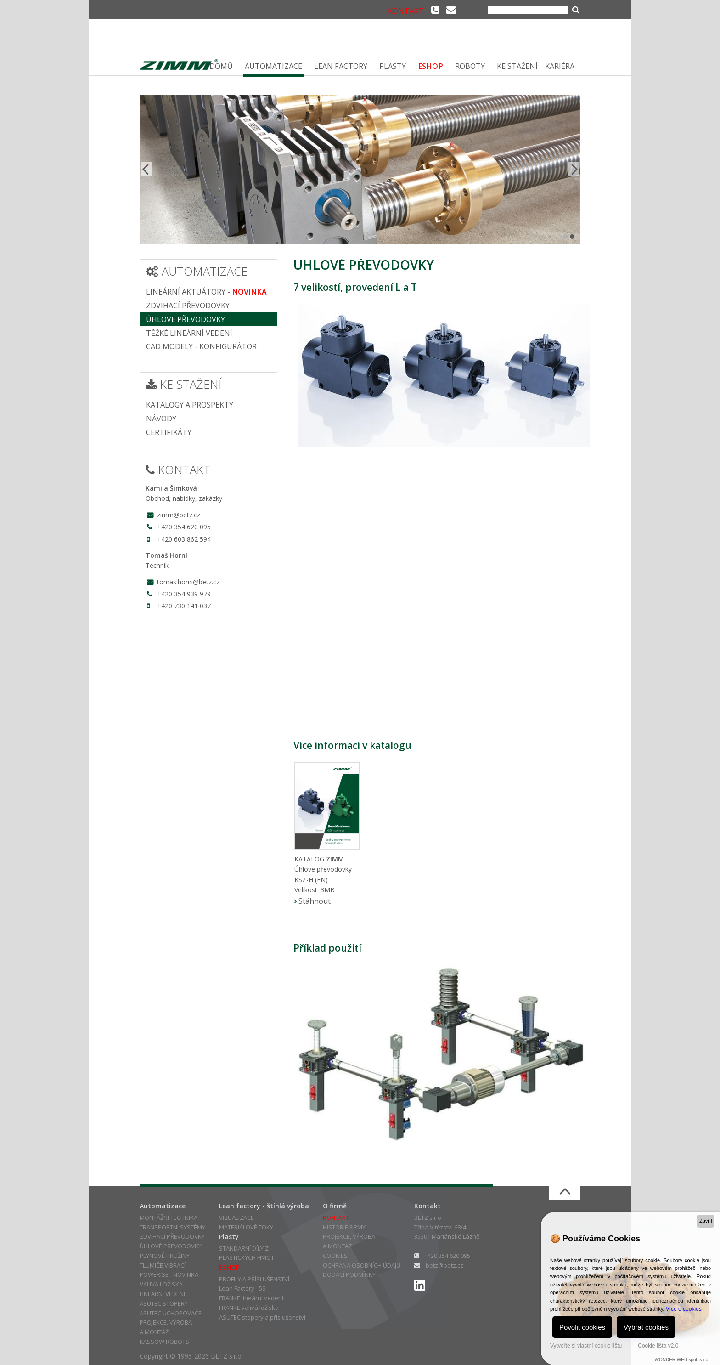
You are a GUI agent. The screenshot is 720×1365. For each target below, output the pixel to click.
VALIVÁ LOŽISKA (161, 1284)
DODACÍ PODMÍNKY (349, 1274)
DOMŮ (221, 66)
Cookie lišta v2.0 (658, 1345)
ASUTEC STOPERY (164, 1303)
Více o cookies (684, 1309)
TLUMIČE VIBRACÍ (163, 1265)
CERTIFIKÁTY (168, 432)
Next (573, 169)
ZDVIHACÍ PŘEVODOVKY (188, 305)
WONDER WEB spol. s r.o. (682, 1359)
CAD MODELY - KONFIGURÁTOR (201, 346)
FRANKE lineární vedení (251, 1298)
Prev (147, 169)
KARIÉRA (559, 66)
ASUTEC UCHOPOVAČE (171, 1313)
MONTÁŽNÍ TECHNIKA (168, 1217)
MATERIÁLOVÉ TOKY (246, 1227)
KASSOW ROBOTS (164, 1341)
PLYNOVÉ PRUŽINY (165, 1256)
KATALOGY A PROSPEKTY (189, 405)
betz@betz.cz (444, 1265)
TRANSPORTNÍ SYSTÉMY (172, 1227)
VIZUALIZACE (236, 1217)
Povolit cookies (582, 1327)
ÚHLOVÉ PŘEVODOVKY (185, 319)
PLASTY (392, 66)
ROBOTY (470, 66)
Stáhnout (314, 901)
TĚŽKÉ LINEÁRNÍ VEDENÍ (189, 333)
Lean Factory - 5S (242, 1288)
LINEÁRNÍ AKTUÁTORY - (206, 292)
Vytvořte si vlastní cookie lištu (586, 1345)
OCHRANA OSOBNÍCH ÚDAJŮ (361, 1265)
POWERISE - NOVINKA (169, 1274)
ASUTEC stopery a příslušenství (262, 1317)
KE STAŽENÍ (517, 66)
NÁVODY (161, 418)
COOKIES (335, 1256)
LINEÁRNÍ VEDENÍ (162, 1294)
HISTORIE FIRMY (344, 1227)
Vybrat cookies (646, 1327)
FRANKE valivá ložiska (249, 1307)
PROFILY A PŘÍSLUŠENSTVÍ (254, 1279)
